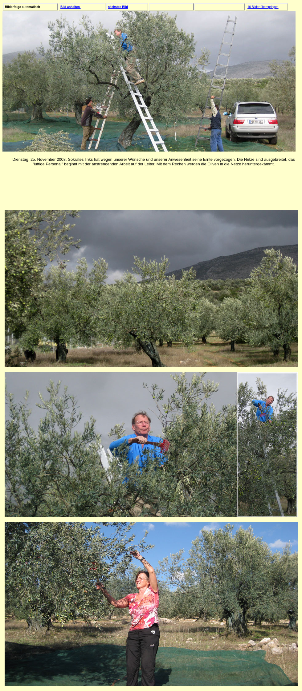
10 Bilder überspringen (263, 7)
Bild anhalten (70, 7)
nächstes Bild (118, 7)
